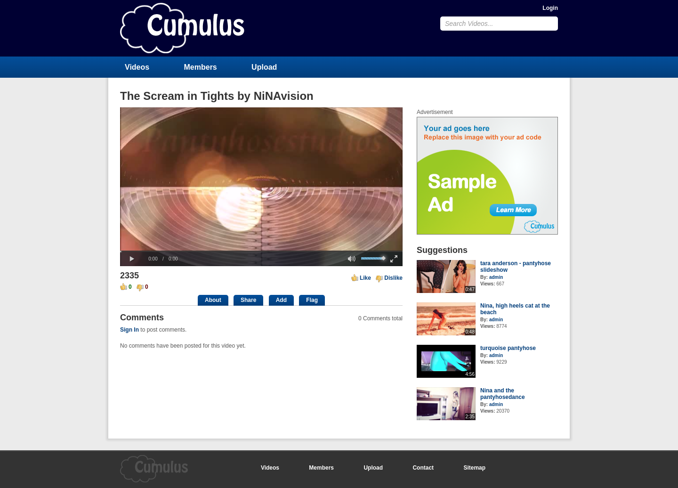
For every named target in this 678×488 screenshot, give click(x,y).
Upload (264, 67)
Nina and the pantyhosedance (502, 393)
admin (496, 277)
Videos (137, 67)
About (213, 300)
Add (281, 300)
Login (550, 8)
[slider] (261, 251)
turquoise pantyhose (508, 348)
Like (365, 278)
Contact (423, 467)
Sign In (129, 329)
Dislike (393, 278)
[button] (132, 259)
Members (200, 67)
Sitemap (474, 467)
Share (248, 300)
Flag (312, 300)
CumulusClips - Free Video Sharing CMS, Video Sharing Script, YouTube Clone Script (182, 28)
